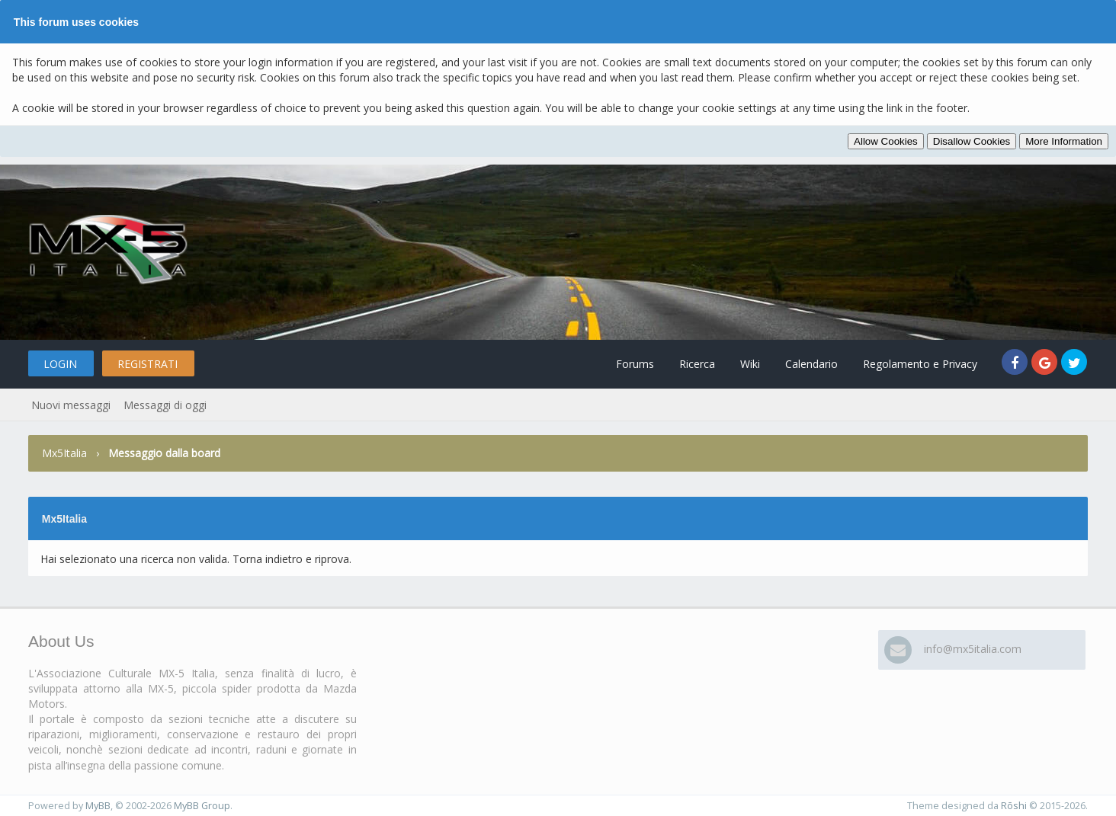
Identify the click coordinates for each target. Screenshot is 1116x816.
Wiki (750, 364)
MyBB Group (202, 805)
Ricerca (697, 364)
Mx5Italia (64, 453)
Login (60, 364)
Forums (635, 364)
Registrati (147, 364)
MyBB (98, 805)
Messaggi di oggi (165, 405)
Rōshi (1014, 805)
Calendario (811, 364)
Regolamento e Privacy (920, 364)
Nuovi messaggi (71, 405)
